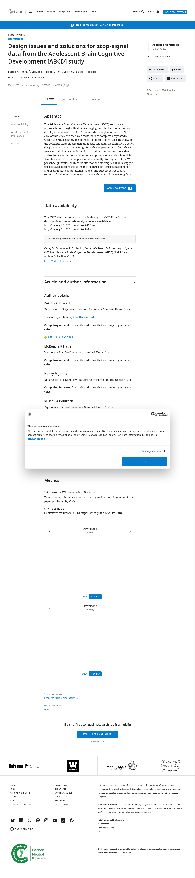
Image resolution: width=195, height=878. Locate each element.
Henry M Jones (64, 72)
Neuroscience (15, 39)
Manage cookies (151, 451)
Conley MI (77, 248)
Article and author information (21, 134)
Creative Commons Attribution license (157, 849)
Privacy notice (97, 741)
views (153, 90)
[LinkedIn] (21, 822)
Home (40, 12)
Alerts (151, 12)
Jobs (12, 789)
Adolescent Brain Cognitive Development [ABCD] (82, 252)
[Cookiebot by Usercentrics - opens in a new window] (153, 414)
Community (80, 12)
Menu (31, 12)
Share (156, 78)
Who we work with (20, 793)
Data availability (19, 124)
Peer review (93, 99)
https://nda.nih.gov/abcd (58, 261)
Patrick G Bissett (18, 72)
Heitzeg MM (118, 248)
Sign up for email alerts (98, 734)
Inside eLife (60, 789)
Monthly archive (63, 793)
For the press (62, 796)
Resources (60, 800)
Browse (51, 12)
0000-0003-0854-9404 (58, 337)
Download (159, 70)
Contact (14, 800)
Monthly (95, 596)
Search (136, 12)
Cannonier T (62, 248)
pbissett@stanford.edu (85, 317)
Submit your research (175, 12)
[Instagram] (46, 822)
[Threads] (63, 822)
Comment (178, 79)
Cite (178, 70)
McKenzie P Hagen (43, 72)
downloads (170, 90)
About (94, 12)
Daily (84, 596)
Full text (48, 99)
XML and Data (61, 804)
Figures (70, 99)
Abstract (15, 116)
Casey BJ (49, 248)
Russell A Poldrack (85, 72)
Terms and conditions (21, 804)
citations (153, 94)
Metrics (15, 143)
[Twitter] (29, 822)
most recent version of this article (104, 25)
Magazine (64, 12)
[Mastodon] (38, 822)
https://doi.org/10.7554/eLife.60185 (43, 85)
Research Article (17, 35)
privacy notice (36, 438)
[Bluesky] (12, 822)
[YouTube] (55, 822)
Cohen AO (91, 248)
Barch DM (104, 248)
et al (130, 248)
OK (144, 461)
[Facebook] (71, 822)
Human (48, 709)
